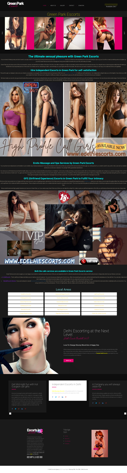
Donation (81, 5)
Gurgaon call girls (20, 386)
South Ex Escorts (26, 294)
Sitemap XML (72, 469)
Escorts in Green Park (70, 73)
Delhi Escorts (84, 469)
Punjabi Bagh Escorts (26, 313)
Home (44, 5)
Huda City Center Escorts (99, 313)
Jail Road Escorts (99, 294)
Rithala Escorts (62, 305)
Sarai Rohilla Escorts (62, 302)
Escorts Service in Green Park (38, 281)
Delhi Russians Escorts (58, 391)
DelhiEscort (87, 181)
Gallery (62, 5)
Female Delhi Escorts (101, 353)
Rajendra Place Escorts (62, 313)
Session (14, 389)
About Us (53, 5)
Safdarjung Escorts (25, 305)
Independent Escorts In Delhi (66, 384)
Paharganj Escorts (26, 298)
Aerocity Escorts (25, 309)
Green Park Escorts (63, 14)
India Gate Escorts (99, 302)
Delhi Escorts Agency (54, 469)
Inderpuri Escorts (99, 309)
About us (68, 360)
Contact (71, 5)
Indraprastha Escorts (99, 298)
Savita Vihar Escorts (62, 298)
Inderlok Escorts (99, 305)
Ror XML (78, 469)
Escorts (94, 389)
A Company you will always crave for (106, 385)
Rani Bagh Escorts (62, 309)
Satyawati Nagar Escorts (62, 294)
